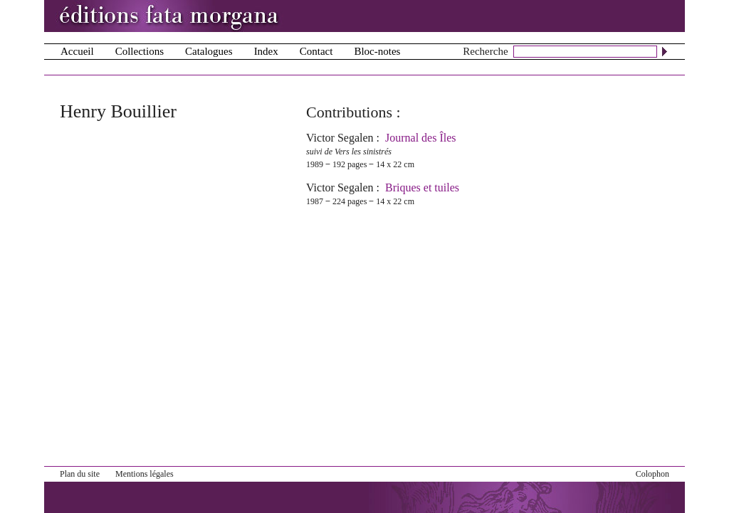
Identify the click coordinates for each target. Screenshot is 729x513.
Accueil (77, 51)
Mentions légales (144, 474)
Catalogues (209, 51)
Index (266, 51)
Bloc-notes (377, 51)
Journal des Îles (420, 138)
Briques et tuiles (422, 187)
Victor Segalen (340, 138)
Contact (316, 51)
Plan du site (80, 474)
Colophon (652, 474)
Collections (139, 51)
